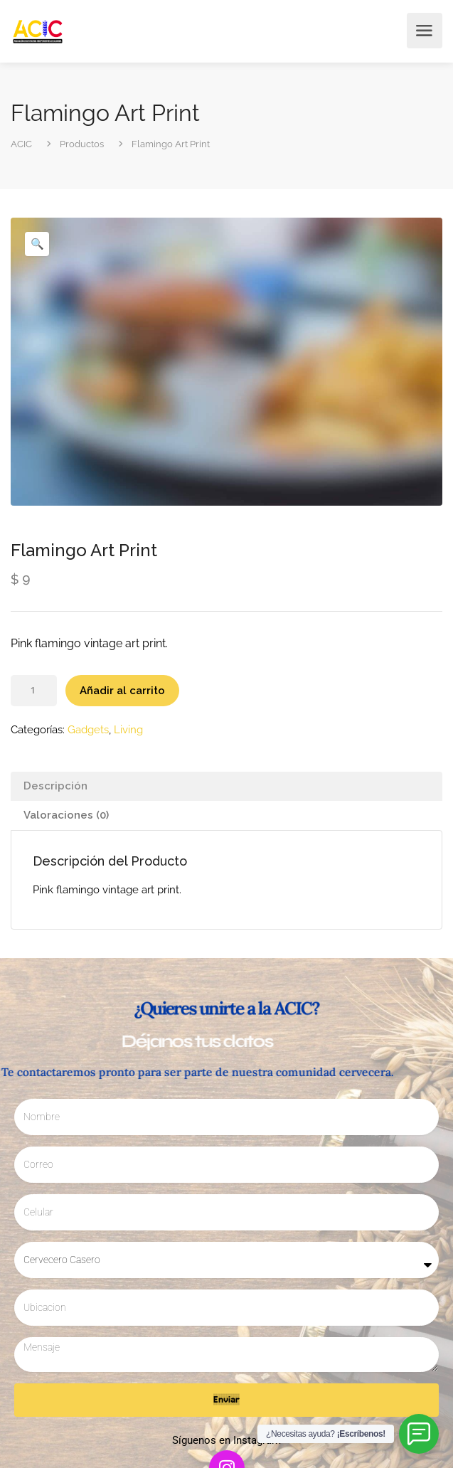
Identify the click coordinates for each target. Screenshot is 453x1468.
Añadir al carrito (122, 690)
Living (128, 729)
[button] (37, 244)
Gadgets (88, 729)
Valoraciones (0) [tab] (66, 815)
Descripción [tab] (55, 786)
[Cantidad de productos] (34, 690)
